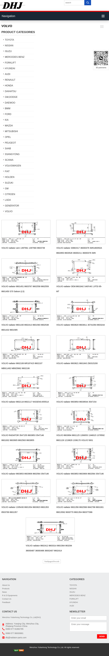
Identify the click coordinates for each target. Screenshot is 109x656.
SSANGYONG (12, 154)
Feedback (6, 602)
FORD (8, 114)
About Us (6, 585)
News (4, 592)
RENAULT (10, 80)
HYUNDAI (10, 68)
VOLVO (9, 211)
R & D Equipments (9, 595)
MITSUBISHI (11, 131)
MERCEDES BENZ (15, 57)
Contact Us (6, 599)
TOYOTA (9, 40)
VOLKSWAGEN (13, 165)
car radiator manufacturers (69, 651)
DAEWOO (10, 103)
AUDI (7, 74)
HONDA (9, 85)
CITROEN (10, 194)
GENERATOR (12, 205)
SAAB (8, 148)
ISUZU (8, 51)
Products (5, 589)
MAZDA (9, 125)
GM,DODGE (11, 97)
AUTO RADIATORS (50, 651)
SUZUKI (9, 183)
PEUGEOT (10, 143)
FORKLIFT (10, 62)
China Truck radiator (33, 651)
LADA (8, 200)
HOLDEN (9, 177)
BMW (7, 108)
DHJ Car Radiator (88, 651)
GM (7, 188)
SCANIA (9, 160)
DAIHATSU (10, 91)
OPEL (8, 137)
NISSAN (9, 45)
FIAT (7, 171)
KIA (7, 120)
